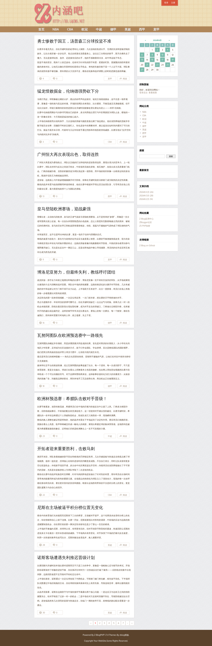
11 (43, 259)
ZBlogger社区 (145, 222)
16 (43, 323)
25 (167, 64)
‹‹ (90, 623)
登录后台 (143, 92)
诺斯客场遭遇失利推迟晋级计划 (66, 557)
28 (44, 545)
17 (162, 59)
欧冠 (84, 29)
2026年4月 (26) (146, 192)
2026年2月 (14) (146, 199)
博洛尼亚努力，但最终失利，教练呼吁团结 (76, 272)
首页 (41, 29)
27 (142, 69)
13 (43, 196)
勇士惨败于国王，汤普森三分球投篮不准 (74, 41)
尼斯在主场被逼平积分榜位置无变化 (70, 507)
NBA (56, 29)
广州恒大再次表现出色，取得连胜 (68, 154)
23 (44, 436)
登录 (166, 2)
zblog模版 (124, 635)
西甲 (142, 29)
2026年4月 (157, 40)
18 (43, 386)
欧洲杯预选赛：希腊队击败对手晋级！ (72, 398)
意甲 (156, 29)
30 (44, 612)
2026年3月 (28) (146, 195)
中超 (99, 29)
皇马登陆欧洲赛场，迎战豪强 (64, 208)
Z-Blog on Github (147, 245)
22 (44, 495)
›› (131, 623)
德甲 (113, 29)
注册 (173, 2)
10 (162, 54)
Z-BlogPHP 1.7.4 (101, 635)
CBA (70, 29)
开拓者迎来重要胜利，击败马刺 (66, 448)
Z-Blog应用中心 (146, 218)
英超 (128, 29)
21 (147, 64)
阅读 (125, 78)
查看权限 (153, 92)
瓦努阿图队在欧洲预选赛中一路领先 (70, 335)
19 (173, 59)
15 (152, 59)
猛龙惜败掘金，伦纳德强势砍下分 (68, 91)
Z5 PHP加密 (144, 226)
